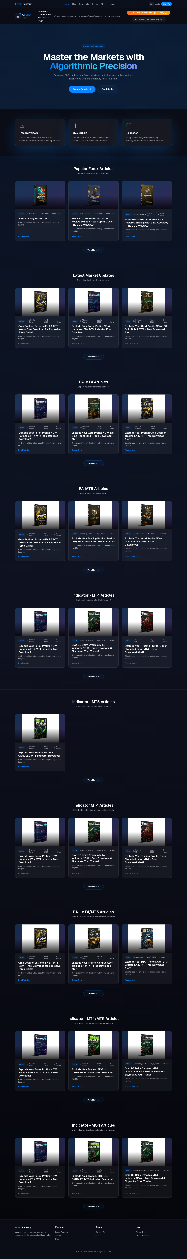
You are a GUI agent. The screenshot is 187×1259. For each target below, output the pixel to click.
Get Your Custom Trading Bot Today (148, 12)
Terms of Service (142, 1235)
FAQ (97, 1235)
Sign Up (166, 4)
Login (157, 4)
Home (66, 4)
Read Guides (108, 89)
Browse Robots (82, 89)
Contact (112, 4)
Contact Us (100, 1232)
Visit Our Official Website (148, 19)
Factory (23, 4)
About (103, 4)
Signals (95, 4)
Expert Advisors (61, 1232)
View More (93, 250)
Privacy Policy (141, 1232)
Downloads (84, 4)
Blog (74, 4)
